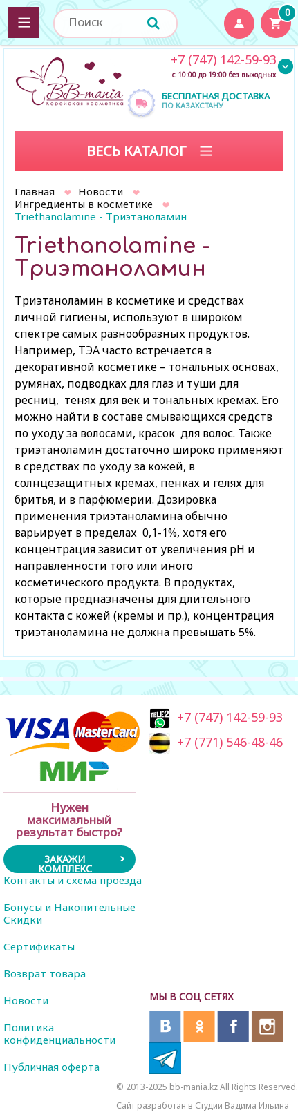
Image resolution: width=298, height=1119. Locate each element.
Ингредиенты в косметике (84, 204)
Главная (35, 191)
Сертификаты (39, 946)
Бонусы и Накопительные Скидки (69, 913)
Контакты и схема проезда (72, 880)
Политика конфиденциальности (59, 1033)
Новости (100, 191)
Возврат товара (44, 973)
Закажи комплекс (65, 862)
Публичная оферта (51, 1066)
